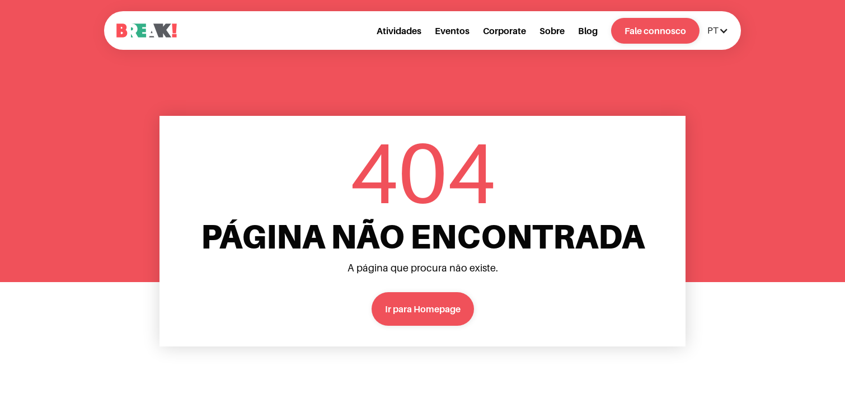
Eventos (452, 30)
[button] (717, 30)
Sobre (552, 30)
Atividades (399, 30)
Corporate (504, 30)
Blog (588, 30)
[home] (147, 30)
